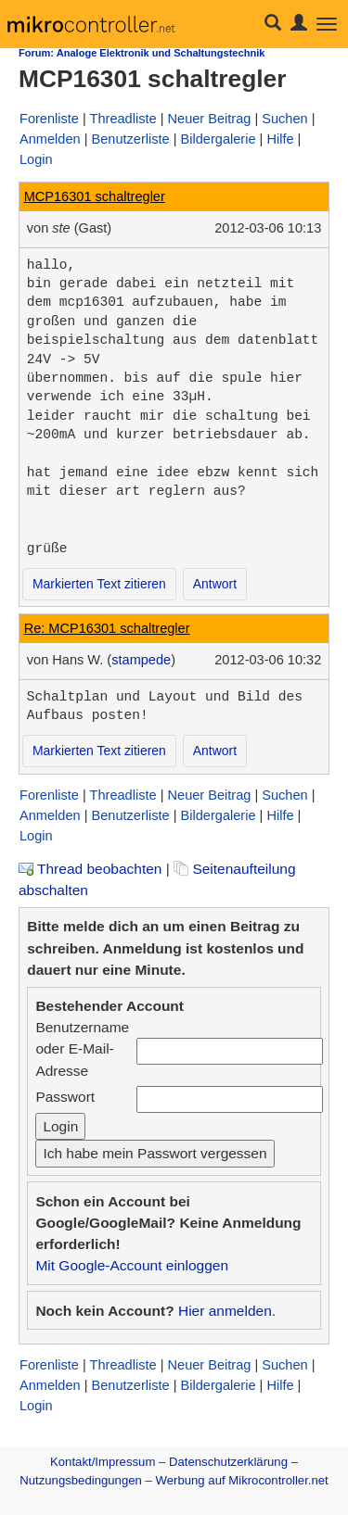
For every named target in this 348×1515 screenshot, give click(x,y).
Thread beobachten (90, 869)
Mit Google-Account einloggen (131, 1265)
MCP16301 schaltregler (94, 196)
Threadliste (123, 118)
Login (36, 159)
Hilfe (279, 139)
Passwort (65, 1097)
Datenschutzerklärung (228, 1462)
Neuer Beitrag (209, 118)
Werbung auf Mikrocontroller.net (242, 1480)
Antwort (215, 583)
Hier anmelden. (227, 1311)
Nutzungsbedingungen (80, 1480)
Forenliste (49, 118)
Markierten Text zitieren (99, 583)
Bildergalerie (218, 139)
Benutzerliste (130, 139)
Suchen (284, 118)
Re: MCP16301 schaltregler (107, 628)
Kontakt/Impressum (102, 1462)
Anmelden (50, 139)
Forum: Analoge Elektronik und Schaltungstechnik (141, 52)
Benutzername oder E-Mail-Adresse (82, 1049)
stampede (141, 659)
